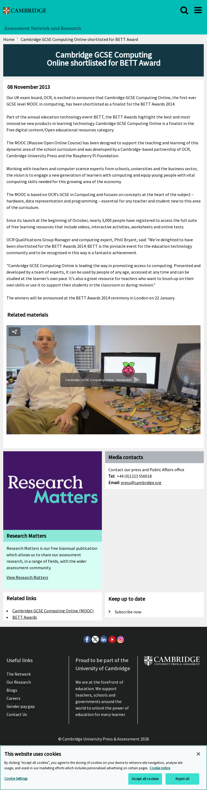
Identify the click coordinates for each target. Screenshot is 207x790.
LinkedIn (103, 639)
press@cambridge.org (141, 482)
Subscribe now (128, 611)
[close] (184, 10)
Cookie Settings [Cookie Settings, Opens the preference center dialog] (15, 778)
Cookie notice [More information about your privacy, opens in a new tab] (160, 768)
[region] (103, 767)
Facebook (87, 639)
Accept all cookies (145, 779)
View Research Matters (27, 577)
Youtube (112, 639)
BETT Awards (24, 617)
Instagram (120, 639)
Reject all (182, 779)
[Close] (198, 754)
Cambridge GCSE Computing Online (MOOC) (53, 610)
